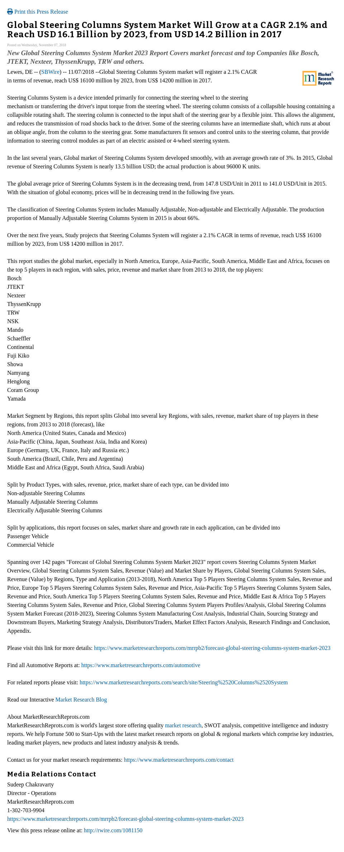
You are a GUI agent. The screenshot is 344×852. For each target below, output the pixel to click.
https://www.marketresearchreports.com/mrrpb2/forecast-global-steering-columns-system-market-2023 (212, 648)
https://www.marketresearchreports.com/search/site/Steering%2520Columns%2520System (184, 682)
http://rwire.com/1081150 (113, 830)
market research (183, 725)
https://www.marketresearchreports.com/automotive (140, 665)
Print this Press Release (37, 12)
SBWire (50, 72)
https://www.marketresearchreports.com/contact (179, 760)
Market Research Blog (81, 700)
